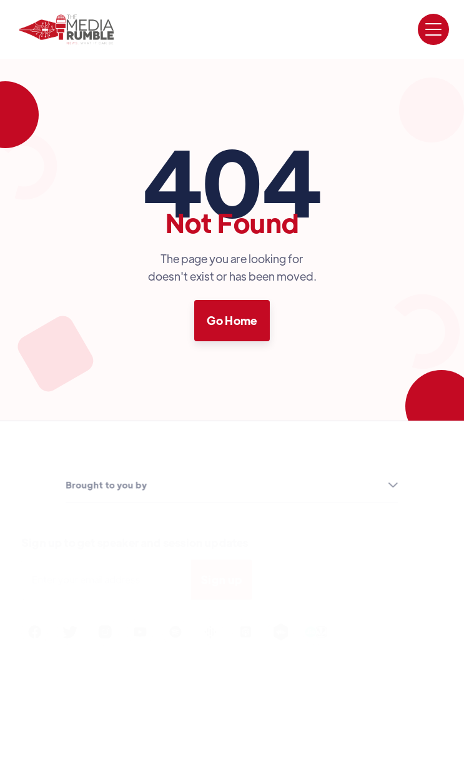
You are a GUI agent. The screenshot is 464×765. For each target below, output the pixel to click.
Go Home (232, 320)
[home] (66, 29)
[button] (433, 29)
